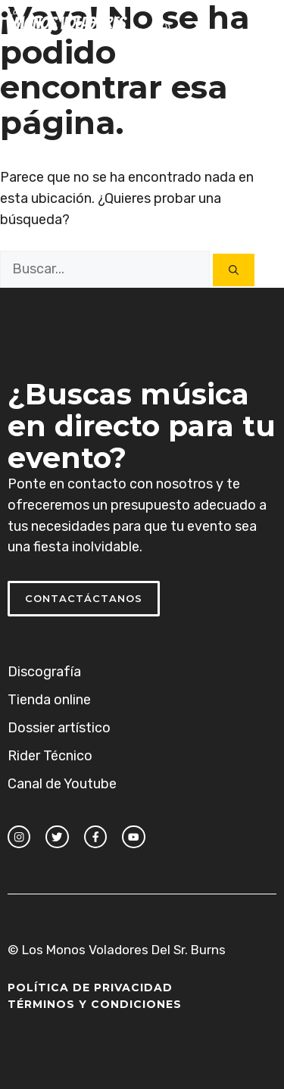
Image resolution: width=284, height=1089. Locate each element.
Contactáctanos (83, 598)
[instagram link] (19, 836)
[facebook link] (95, 836)
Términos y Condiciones (95, 1004)
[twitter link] (56, 836)
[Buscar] (233, 270)
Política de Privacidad (90, 987)
